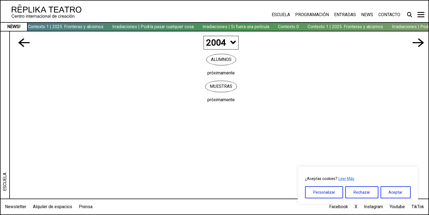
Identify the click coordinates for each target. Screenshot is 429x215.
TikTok (417, 206)
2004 (221, 42)
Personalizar (324, 192)
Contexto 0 (289, 26)
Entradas (345, 14)
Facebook (338, 206)
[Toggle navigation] (421, 14)
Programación (312, 14)
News (367, 14)
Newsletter (15, 206)
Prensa (85, 206)
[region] (358, 185)
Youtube (397, 206)
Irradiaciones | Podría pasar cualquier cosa (153, 26)
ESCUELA (4, 182)
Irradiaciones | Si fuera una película (236, 26)
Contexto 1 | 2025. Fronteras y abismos (66, 26)
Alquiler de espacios (52, 206)
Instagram (373, 206)
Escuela (281, 14)
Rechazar (361, 192)
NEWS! (14, 26)
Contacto (389, 14)
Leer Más (346, 178)
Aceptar (395, 192)
